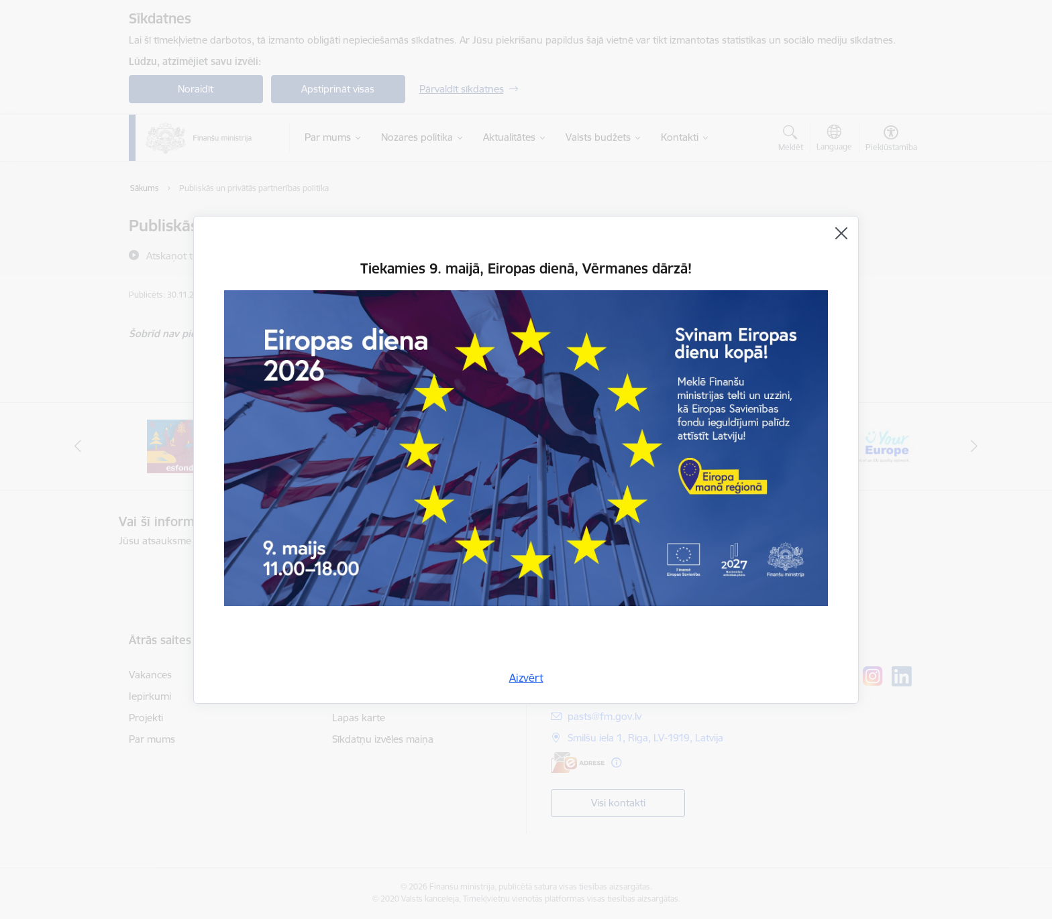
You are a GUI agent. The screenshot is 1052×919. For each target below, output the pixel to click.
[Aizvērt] (841, 233)
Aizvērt (526, 677)
